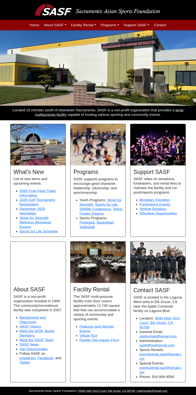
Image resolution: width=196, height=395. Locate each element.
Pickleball (87, 222)
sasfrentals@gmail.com (158, 336)
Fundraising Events (154, 204)
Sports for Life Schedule (38, 231)
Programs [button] (108, 25)
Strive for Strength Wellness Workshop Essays (35, 222)
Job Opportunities (33, 349)
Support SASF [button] (135, 25)
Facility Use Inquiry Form (99, 340)
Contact (160, 25)
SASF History (30, 326)
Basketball (105, 222)
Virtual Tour (88, 335)
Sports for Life (106, 204)
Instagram (27, 358)
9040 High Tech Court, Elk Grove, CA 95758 (159, 322)
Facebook (45, 358)
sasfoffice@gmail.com (157, 345)
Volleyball (87, 227)
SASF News (29, 344)
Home (34, 25)
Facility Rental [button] (82, 25)
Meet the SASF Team (36, 340)
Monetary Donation (154, 200)
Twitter (24, 362)
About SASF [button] (54, 25)
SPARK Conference (95, 209)
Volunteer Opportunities (158, 213)
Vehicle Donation (152, 209)
